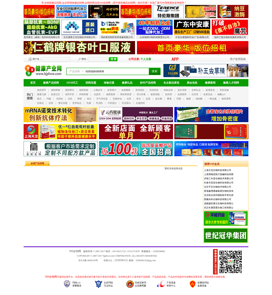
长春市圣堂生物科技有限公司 (218, 182)
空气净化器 (102, 98)
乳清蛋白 (126, 103)
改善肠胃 (182, 94)
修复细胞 (155, 94)
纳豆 (89, 98)
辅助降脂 (83, 90)
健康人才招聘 (231, 82)
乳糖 (89, 103)
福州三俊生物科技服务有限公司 (230, 37)
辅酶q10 (221, 94)
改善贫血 (207, 94)
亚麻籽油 (117, 98)
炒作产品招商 (148, 82)
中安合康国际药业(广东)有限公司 (192, 37)
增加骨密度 (125, 94)
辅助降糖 (55, 90)
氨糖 (188, 98)
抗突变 (195, 94)
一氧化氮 (212, 98)
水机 (70, 98)
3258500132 (121, 260)
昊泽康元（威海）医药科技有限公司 (42, 37)
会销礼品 (196, 90)
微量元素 (41, 94)
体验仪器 (109, 82)
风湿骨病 (153, 90)
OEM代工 (72, 82)
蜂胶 (79, 98)
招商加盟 (91, 82)
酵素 (169, 98)
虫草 (129, 98)
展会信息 (192, 82)
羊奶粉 (59, 98)
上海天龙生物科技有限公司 (217, 170)
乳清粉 (99, 103)
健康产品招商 (51, 82)
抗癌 (51, 103)
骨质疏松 (139, 90)
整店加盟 (62, 103)
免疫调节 (41, 90)
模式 (39, 98)
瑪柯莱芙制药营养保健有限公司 (117, 37)
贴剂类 (168, 94)
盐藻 (148, 98)
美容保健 (224, 90)
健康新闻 (210, 82)
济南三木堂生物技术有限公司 (218, 178)
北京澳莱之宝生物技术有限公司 (79, 37)
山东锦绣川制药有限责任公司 (154, 37)
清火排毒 (141, 94)
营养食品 (76, 103)
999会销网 (75, 251)
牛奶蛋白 (112, 103)
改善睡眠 (125, 90)
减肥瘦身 (110, 94)
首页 (33, 82)
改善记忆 (55, 94)
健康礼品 (127, 82)
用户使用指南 (238, 59)
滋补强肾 (182, 90)
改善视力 (111, 90)
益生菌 (158, 98)
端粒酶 (199, 98)
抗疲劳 (97, 94)
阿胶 (179, 98)
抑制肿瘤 (83, 94)
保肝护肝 (69, 94)
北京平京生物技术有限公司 (217, 187)
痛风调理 (226, 98)
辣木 (138, 98)
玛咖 (48, 98)
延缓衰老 (210, 90)
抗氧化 (40, 103)
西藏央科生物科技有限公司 (217, 199)
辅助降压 (69, 90)
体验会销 (168, 90)
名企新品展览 (171, 82)
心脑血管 (97, 90)
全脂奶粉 (140, 103)
